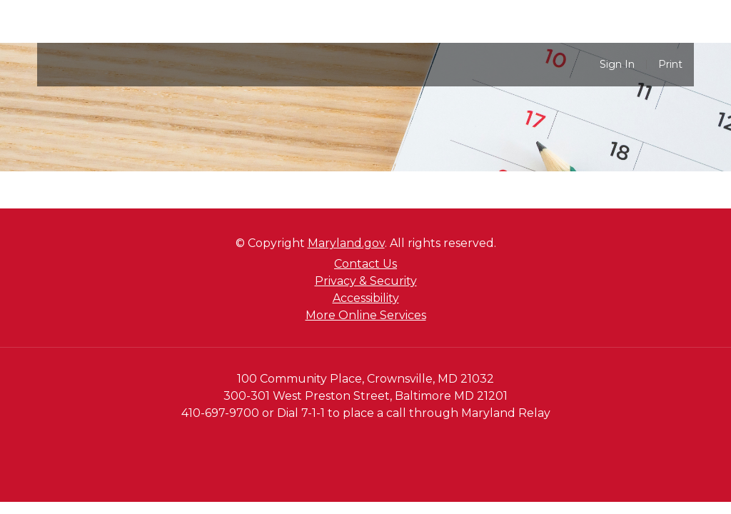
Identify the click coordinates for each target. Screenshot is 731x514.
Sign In (617, 64)
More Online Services (366, 315)
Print (670, 64)
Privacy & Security (366, 281)
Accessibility (366, 298)
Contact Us (365, 264)
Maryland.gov (346, 243)
